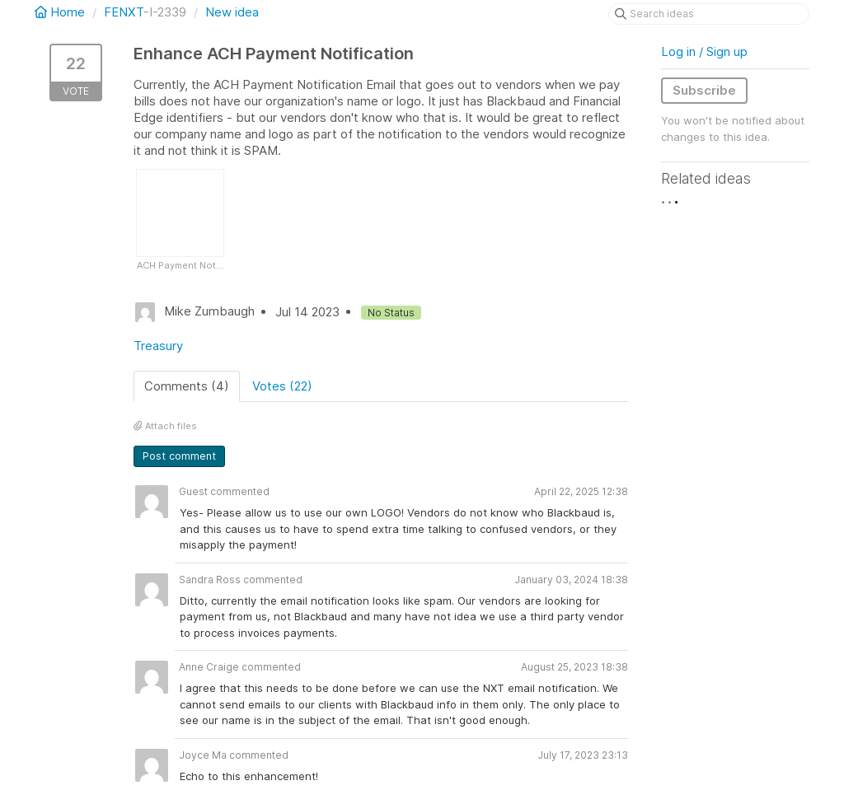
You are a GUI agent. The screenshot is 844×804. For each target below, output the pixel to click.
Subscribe (704, 90)
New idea (232, 12)
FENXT (123, 12)
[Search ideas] (708, 14)
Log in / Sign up (704, 51)
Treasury (158, 345)
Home (61, 12)
